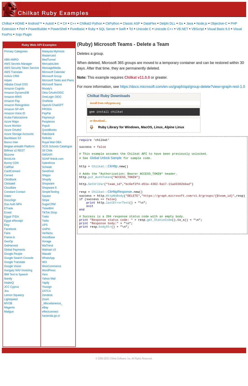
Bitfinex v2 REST (14, 150)
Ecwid (7, 212)
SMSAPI (47, 154)
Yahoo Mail (49, 278)
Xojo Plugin (24, 34)
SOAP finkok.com (53, 158)
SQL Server (107, 29)
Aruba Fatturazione (15, 117)
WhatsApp (48, 258)
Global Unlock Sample (106, 158)
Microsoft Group (52, 76)
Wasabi (46, 253)
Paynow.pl (48, 117)
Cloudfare (10, 187)
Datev (7, 196)
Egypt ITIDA (11, 216)
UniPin (46, 229)
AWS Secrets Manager (18, 63)
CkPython (112, 23)
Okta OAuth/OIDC (53, 92)
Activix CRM (11, 76)
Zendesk (47, 295)
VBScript (197, 29)
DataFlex (149, 23)
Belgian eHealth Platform (19, 146)
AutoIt (50, 23)
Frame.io (9, 237)
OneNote (47, 101)
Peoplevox (48, 121)
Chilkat (7, 23)
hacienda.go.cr (51, 315)
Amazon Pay (12, 101)
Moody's (47, 88)
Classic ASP (131, 23)
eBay (45, 307)
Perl (22, 29)
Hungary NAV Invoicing (18, 270)
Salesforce (48, 163)
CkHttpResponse (120, 191)
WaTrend (47, 245)
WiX (44, 262)
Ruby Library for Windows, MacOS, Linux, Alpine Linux (141, 127)
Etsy (6, 225)
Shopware (48, 183)
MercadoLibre (50, 63)
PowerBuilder (37, 29)
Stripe (45, 200)
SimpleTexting (50, 191)
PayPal (46, 113)
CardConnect (12, 171)
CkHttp (113, 166)
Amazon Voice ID (14, 113)
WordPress (49, 270)
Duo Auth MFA (13, 204)
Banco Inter (11, 142)
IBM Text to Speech (16, 274)
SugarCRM (49, 204)
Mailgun (9, 311)
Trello (45, 216)
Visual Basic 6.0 (218, 29)
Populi (46, 125)
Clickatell (9, 183)
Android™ (35, 23)
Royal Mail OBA (52, 142)
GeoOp (8, 241)
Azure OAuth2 (12, 129)
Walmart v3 (49, 249)
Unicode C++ (163, 29)
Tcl (131, 29)
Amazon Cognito (14, 88)
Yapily (45, 282)
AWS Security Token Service (21, 68)
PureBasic (77, 29)
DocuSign (10, 200)
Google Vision (12, 266)
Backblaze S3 (12, 138)
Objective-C (218, 23)
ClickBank (10, 179)
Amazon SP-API (14, 109)
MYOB (8, 303)
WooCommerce (51, 266)
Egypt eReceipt (13, 220)
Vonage (46, 241)
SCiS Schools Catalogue (57, 146)
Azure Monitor (12, 125)
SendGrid (48, 171)
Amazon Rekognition (17, 105)
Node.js (202, 23)
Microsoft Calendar (53, 72)
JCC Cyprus (11, 286)
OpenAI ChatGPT (53, 105)
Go (181, 23)
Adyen (8, 80)
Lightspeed (11, 299)
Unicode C (143, 29)
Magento (9, 307)
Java (189, 23)
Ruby (92, 29)
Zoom (45, 299)
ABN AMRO (11, 59)
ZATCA (46, 291)
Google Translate (14, 262)
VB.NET (182, 29)
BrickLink (9, 158)
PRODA (47, 109)
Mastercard (49, 55)
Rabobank (48, 134)
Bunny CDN (11, 163)
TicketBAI (48, 208)
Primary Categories (16, 51)
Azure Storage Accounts (19, 134)
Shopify (46, 179)
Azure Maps (11, 121)
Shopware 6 (49, 187)
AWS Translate (13, 72)
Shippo (46, 175)
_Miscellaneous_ (52, 303)
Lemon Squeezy (14, 295)
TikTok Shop (49, 212)
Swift (122, 29)
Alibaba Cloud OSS (16, 84)
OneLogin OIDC (52, 96)
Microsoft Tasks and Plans (58, 80)
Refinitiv (47, 138)
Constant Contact (14, 191)
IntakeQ (9, 282)
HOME (19, 23)
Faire (7, 233)
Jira (6, 291)
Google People (13, 253)
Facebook (10, 229)
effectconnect (50, 311)
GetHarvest (11, 245)
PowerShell (59, 29)
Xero (45, 274)
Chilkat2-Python (91, 23)
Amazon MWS (13, 96)
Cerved (8, 175)
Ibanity (8, 278)
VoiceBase (48, 237)
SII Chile (47, 150)
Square (46, 196)
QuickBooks (49, 129)
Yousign (47, 286)
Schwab (47, 167)
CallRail (8, 167)
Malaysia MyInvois (53, 51)
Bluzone (9, 154)
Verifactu (47, 233)
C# (65, 23)
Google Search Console (18, 258)
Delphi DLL (167, 23)
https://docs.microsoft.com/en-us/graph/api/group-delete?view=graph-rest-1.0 (182, 87)
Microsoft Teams (52, 84)
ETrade (8, 208)
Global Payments (14, 249)
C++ (73, 23)
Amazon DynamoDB (16, 92)
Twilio (45, 220)
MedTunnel (49, 59)
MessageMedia (51, 68)
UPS (45, 225)
